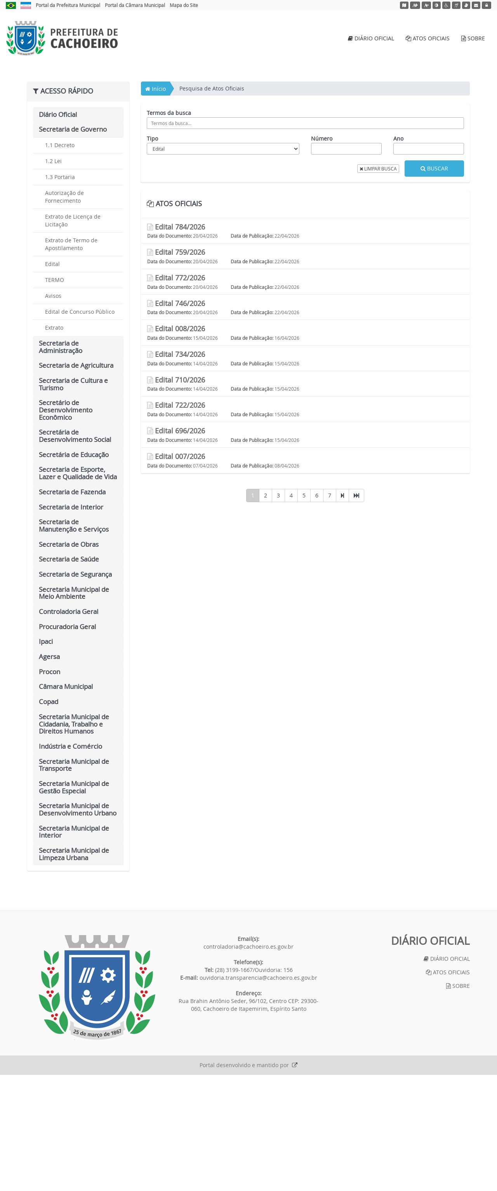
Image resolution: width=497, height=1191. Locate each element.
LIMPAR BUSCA (378, 284)
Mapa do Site (184, 5)
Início (155, 204)
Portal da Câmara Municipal (135, 5)
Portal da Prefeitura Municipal (68, 5)
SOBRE (473, 38)
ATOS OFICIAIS (428, 38)
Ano (398, 254)
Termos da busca (169, 228)
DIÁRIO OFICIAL (371, 38)
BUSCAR (434, 284)
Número (321, 254)
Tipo (152, 254)
